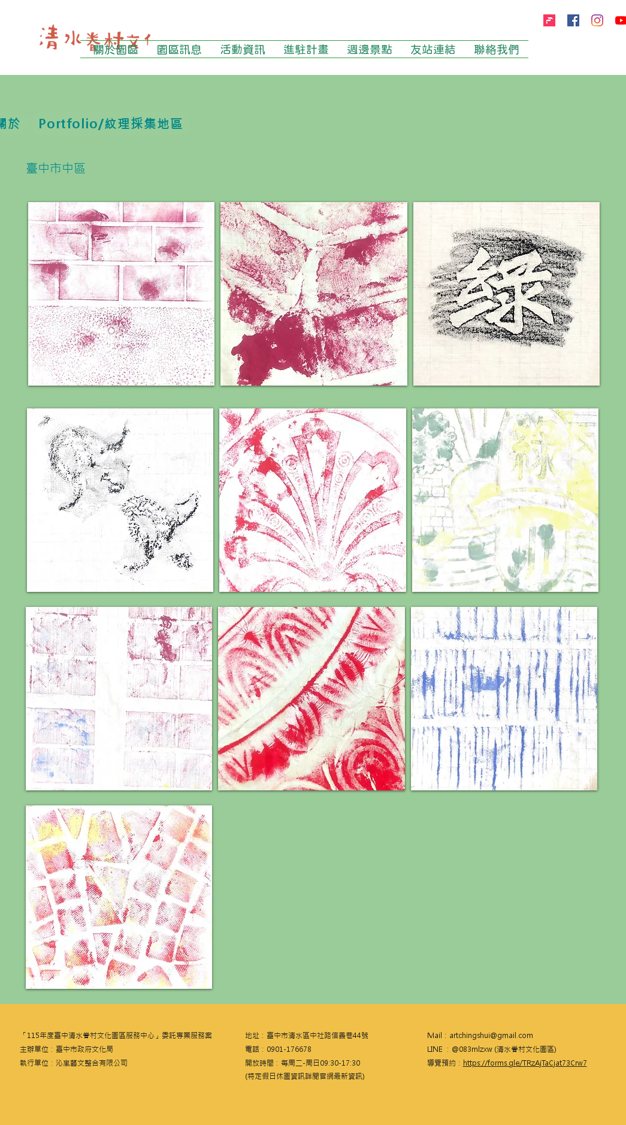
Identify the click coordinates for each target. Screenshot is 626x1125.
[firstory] (549, 20)
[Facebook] (573, 20)
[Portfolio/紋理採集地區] (111, 124)
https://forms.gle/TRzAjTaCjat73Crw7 (525, 1063)
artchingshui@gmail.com (491, 1035)
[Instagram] (597, 20)
